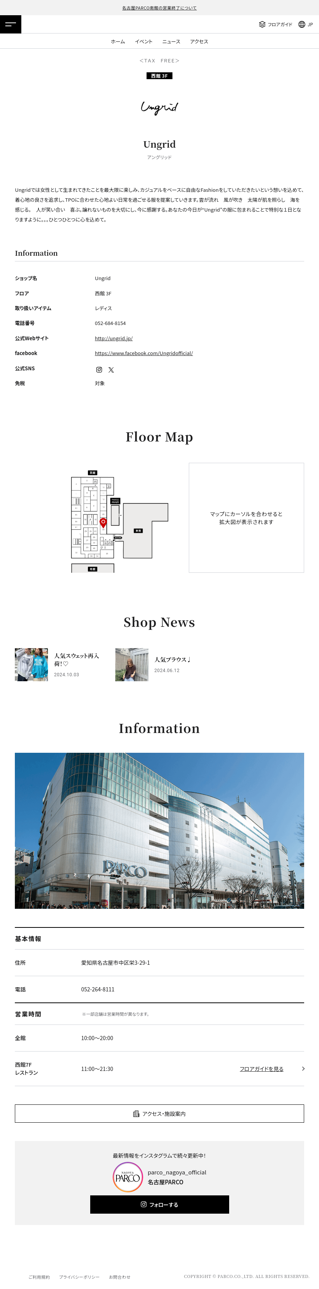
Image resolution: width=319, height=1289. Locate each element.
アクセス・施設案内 (164, 1113)
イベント (143, 41)
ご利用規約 (39, 1277)
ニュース (171, 41)
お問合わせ (120, 1277)
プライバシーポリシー (79, 1277)
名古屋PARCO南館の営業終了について (159, 8)
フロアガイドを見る (262, 1068)
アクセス (199, 41)
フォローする (164, 1204)
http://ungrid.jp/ (113, 338)
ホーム (118, 41)
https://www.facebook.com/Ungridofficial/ (144, 353)
